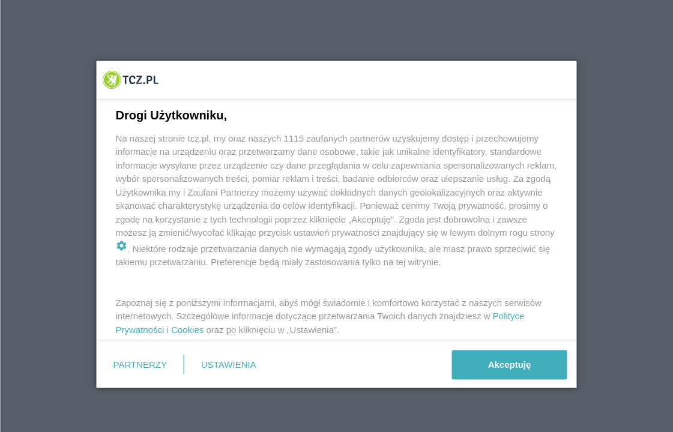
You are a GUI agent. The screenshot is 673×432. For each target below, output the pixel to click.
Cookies (187, 329)
